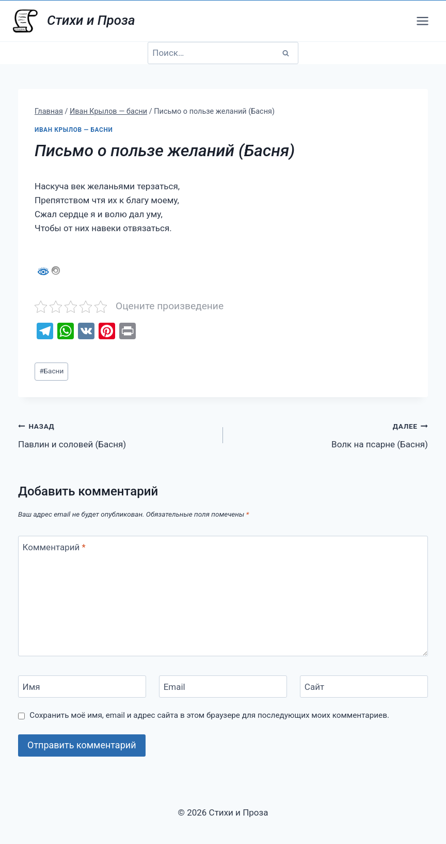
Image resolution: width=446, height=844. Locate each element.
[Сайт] (364, 686)
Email (174, 687)
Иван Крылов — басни (74, 129)
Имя (31, 687)
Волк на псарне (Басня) (330, 434)
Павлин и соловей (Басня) (116, 434)
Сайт (314, 687)
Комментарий (54, 547)
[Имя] (82, 686)
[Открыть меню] (422, 21)
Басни (51, 371)
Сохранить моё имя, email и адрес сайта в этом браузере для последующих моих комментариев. (209, 715)
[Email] (223, 686)
